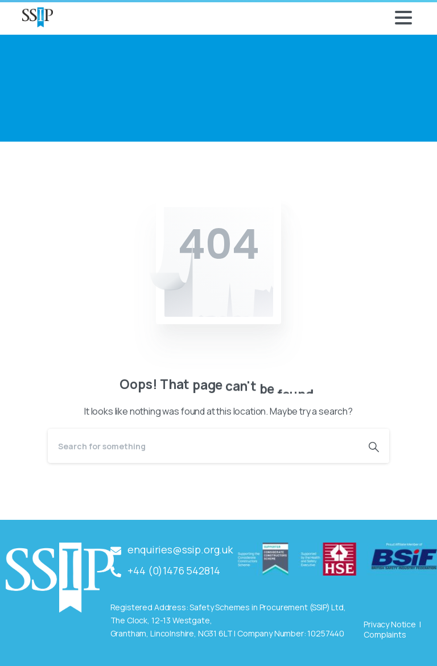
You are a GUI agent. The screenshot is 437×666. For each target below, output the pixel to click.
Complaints (385, 634)
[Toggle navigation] (403, 17)
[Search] (203, 446)
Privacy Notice (390, 624)
